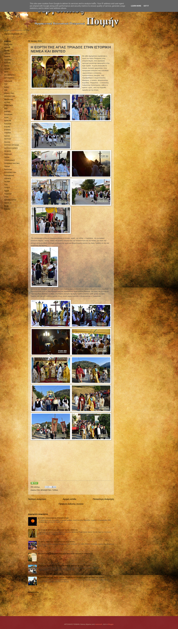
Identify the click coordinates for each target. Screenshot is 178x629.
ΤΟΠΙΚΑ (55, 490)
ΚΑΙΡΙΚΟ (7, 111)
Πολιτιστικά (8, 169)
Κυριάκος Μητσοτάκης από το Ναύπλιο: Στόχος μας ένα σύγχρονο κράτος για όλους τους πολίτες (71, 577)
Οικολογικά (8, 154)
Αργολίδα (7, 63)
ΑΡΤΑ (6, 72)
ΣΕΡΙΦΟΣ (7, 178)
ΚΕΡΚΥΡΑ (7, 121)
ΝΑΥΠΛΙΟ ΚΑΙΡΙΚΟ (11, 148)
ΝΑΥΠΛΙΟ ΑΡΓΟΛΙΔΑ (11, 145)
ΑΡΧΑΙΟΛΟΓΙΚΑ (9, 75)
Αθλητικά (7, 54)
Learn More (136, 6)
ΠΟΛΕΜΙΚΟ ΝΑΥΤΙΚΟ (12, 163)
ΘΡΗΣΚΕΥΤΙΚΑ (46, 490)
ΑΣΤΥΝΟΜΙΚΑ (9, 78)
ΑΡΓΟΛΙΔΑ (8, 60)
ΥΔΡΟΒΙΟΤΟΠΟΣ (10, 200)
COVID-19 (7, 203)
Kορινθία (7, 209)
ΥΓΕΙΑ (6, 197)
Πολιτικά (7, 166)
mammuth (98, 624)
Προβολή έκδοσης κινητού (71, 504)
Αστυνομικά (8, 81)
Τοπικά (6, 191)
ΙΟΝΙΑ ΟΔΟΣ (8, 105)
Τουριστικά (7, 194)
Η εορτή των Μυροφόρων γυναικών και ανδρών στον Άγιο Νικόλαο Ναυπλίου (64, 566)
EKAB (6, 206)
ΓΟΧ (38, 490)
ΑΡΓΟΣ (6, 66)
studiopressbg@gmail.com (13, 34)
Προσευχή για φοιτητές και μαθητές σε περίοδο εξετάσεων (58, 530)
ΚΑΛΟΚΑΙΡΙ (8, 114)
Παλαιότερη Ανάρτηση (103, 499)
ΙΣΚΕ (6, 108)
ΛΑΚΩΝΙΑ (7, 133)
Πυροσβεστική (9, 175)
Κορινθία (7, 127)
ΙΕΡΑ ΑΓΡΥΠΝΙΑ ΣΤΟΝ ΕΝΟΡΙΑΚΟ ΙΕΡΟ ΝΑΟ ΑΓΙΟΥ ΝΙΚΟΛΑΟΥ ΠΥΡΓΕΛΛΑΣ (65, 554)
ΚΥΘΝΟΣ (7, 130)
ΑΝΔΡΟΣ (7, 56)
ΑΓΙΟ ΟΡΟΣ (8, 44)
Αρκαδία (7, 69)
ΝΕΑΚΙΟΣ (7, 151)
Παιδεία (6, 157)
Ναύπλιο (7, 142)
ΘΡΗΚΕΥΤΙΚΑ (9, 93)
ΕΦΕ (5, 90)
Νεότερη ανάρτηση (37, 499)
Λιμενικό (7, 136)
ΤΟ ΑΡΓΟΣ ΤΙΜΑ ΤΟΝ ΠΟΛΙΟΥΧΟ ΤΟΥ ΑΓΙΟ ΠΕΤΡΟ (56, 542)
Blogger (110, 624)
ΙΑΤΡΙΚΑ (7, 102)
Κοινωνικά (7, 124)
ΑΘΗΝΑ (7, 51)
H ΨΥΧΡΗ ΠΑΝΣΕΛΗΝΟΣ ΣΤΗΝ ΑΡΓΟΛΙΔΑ (53, 518)
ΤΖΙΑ (6, 185)
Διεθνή (6, 87)
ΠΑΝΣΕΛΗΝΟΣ (9, 160)
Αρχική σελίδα (69, 499)
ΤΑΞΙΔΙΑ (7, 181)
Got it (146, 6)
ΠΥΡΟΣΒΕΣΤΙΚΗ (10, 172)
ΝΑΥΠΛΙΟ (7, 139)
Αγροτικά (7, 47)
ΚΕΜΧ (6, 117)
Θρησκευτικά (8, 99)
